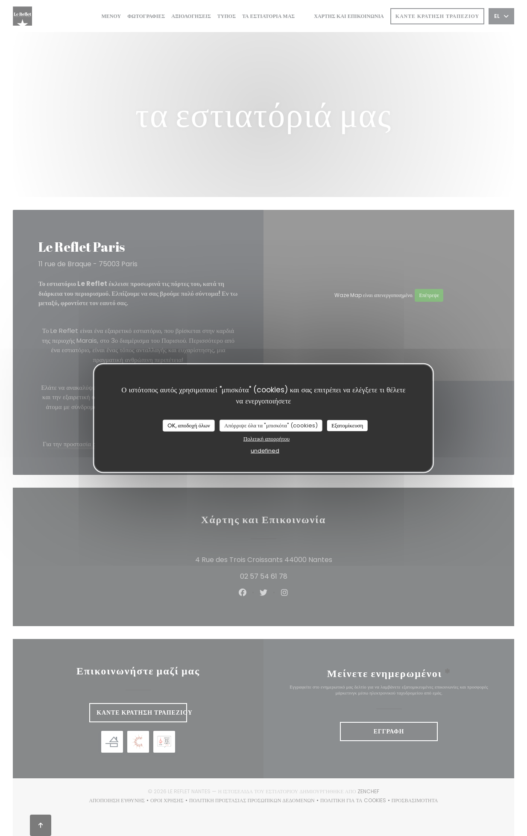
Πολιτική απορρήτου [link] (266, 438)
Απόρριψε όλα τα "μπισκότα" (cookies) (271, 425)
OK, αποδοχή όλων (188, 425)
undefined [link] (265, 450)
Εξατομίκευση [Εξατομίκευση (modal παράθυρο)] (347, 425)
